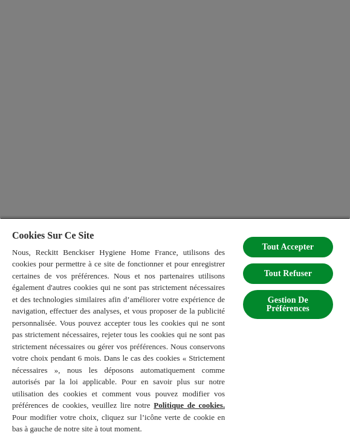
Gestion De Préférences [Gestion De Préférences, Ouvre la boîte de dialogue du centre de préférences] (288, 304)
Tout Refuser (288, 273)
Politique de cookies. (189, 405)
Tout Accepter (288, 246)
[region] (175, 326)
